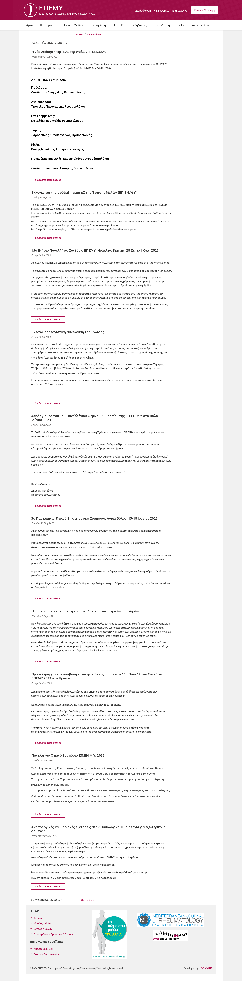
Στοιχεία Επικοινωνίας (46, 954)
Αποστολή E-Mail (43, 948)
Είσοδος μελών (42, 923)
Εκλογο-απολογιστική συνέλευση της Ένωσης (67, 332)
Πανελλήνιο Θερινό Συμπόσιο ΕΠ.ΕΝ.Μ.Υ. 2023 (67, 755)
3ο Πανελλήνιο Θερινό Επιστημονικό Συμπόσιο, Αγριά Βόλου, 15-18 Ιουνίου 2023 (94, 518)
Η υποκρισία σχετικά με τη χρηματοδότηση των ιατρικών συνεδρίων (85, 611)
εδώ (113, 877)
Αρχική (79, 34)
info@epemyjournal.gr (111, 695)
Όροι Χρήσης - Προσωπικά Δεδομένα (55, 934)
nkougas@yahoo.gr (49, 731)
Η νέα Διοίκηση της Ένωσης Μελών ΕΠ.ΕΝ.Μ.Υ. (68, 52)
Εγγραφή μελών (43, 928)
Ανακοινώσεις (94, 34)
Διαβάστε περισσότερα (48, 180)
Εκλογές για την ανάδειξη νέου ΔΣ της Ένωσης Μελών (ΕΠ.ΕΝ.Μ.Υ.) (84, 192)
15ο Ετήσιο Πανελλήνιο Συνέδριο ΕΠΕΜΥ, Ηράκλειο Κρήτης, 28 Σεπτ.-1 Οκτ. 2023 (95, 250)
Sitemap (38, 918)
